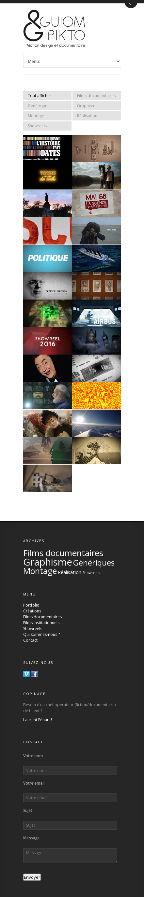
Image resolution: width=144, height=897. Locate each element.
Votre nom (33, 756)
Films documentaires (96, 95)
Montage (36, 116)
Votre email (33, 783)
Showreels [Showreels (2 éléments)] (91, 572)
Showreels (37, 126)
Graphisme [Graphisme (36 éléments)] (47, 561)
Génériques (38, 105)
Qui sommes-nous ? (41, 634)
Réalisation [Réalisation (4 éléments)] (69, 572)
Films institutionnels (41, 622)
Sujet (27, 811)
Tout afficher (39, 95)
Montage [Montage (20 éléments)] (40, 570)
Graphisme (87, 105)
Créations (32, 611)
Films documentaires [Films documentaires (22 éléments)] (63, 553)
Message (31, 838)
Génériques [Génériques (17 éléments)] (94, 562)
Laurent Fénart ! (37, 719)
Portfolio (31, 605)
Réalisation (87, 116)
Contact (30, 640)
